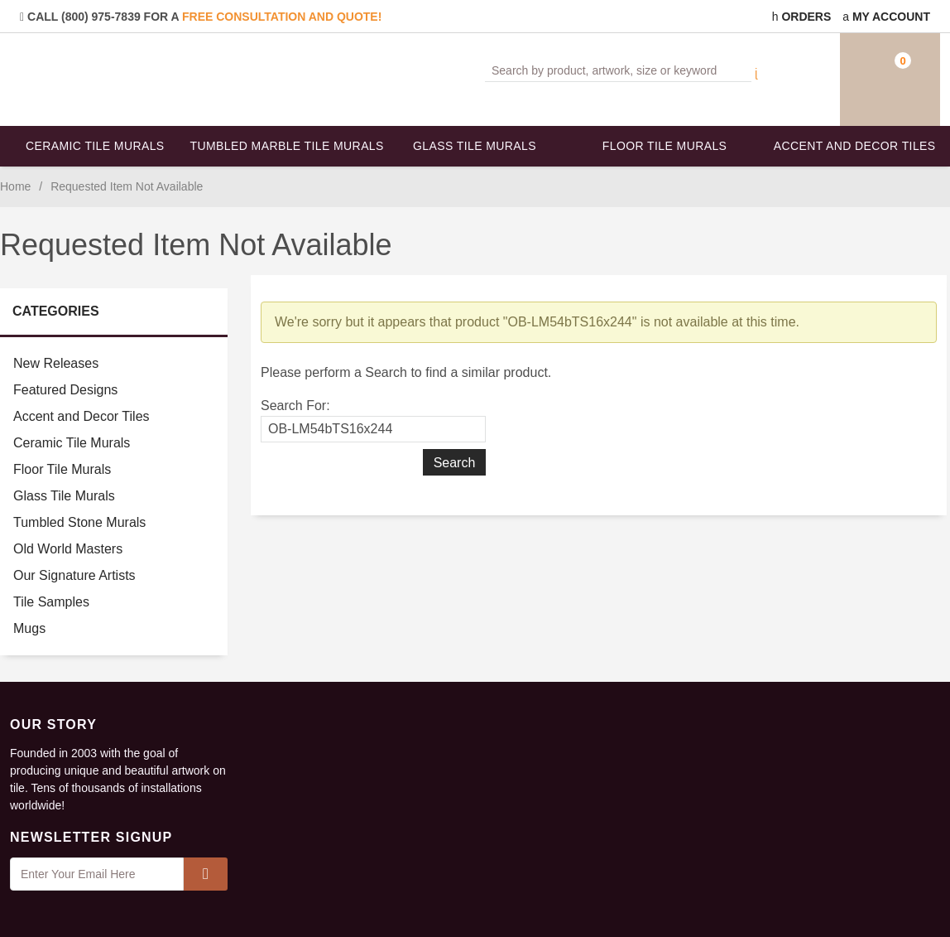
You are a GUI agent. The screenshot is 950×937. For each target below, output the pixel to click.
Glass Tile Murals (474, 145)
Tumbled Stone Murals (79, 522)
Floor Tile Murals (664, 145)
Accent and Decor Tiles (855, 145)
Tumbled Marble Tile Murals (285, 145)
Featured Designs (65, 390)
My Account (886, 16)
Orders (802, 16)
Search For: (295, 405)
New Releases (55, 363)
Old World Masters (67, 549)
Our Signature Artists (74, 575)
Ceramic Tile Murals (95, 145)
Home (15, 186)
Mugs (29, 628)
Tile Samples (51, 602)
